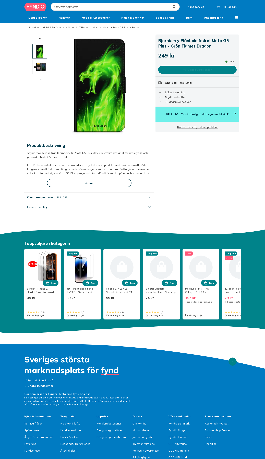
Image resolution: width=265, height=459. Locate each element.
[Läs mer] (89, 183)
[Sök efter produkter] (174, 7)
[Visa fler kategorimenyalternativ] (237, 18)
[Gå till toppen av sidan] (232, 362)
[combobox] (115, 7)
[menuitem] (37, 18)
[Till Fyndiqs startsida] (35, 7)
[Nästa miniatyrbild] (40, 80)
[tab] (39, 51)
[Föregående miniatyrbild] (40, 39)
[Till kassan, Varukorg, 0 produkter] (226, 7)
